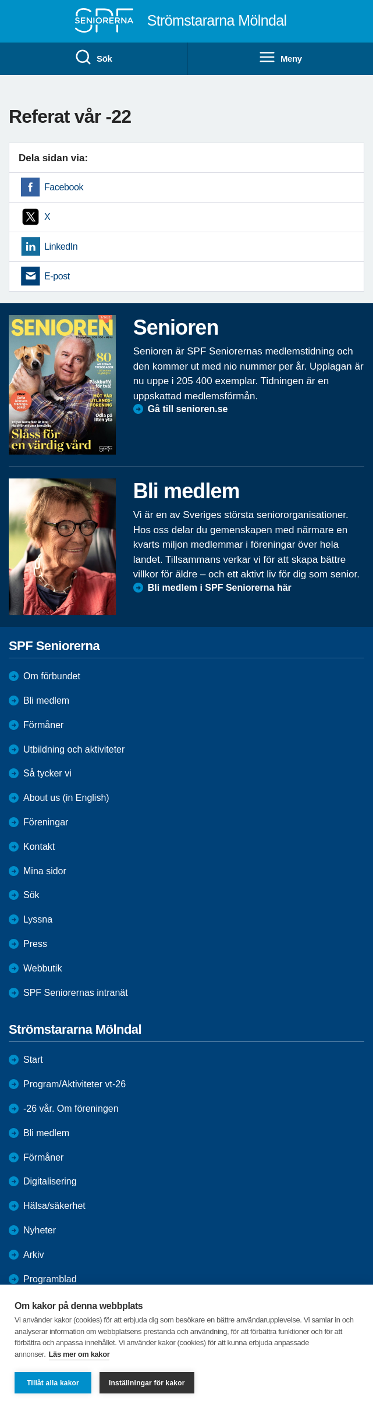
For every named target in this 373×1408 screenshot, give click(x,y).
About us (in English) (66, 798)
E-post (57, 276)
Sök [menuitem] (93, 57)
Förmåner (43, 725)
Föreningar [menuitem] (45, 822)
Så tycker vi (47, 773)
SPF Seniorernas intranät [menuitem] (75, 993)
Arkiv (33, 1255)
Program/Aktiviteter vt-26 (74, 1084)
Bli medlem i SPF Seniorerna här (220, 588)
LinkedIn (60, 246)
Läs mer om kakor (79, 1354)
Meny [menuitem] (280, 57)
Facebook (63, 187)
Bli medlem (46, 700)
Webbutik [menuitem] (42, 968)
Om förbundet (51, 676)
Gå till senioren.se (188, 409)
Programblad (50, 1279)
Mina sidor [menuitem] (44, 871)
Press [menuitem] (35, 944)
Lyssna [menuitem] (37, 919)
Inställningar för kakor (147, 1383)
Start (33, 1060)
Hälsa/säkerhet (54, 1206)
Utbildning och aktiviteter (74, 749)
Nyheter (39, 1230)
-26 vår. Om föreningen (71, 1108)
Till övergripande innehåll (0, 0)
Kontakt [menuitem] (39, 847)
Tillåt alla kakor (53, 1383)
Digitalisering (50, 1181)
